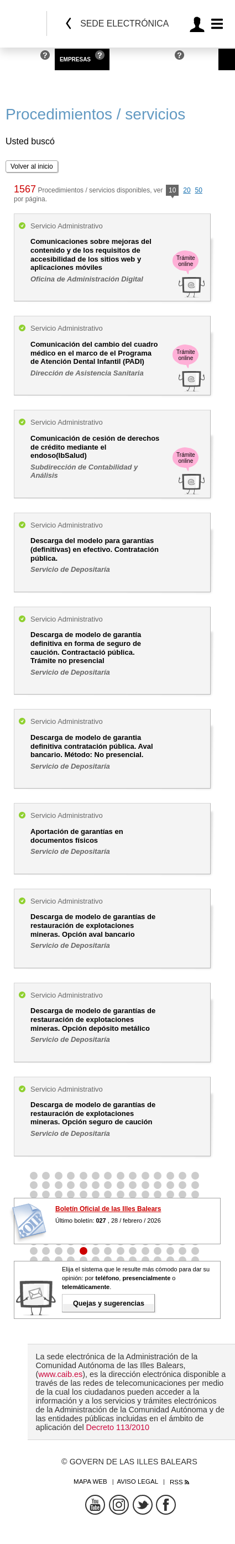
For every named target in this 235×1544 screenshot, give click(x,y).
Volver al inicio (32, 166)
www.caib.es (60, 1374)
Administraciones (142, 59)
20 (186, 190)
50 (198, 190)
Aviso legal (137, 1481)
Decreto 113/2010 (117, 1427)
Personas (20, 59)
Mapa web (90, 1481)
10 (172, 191)
